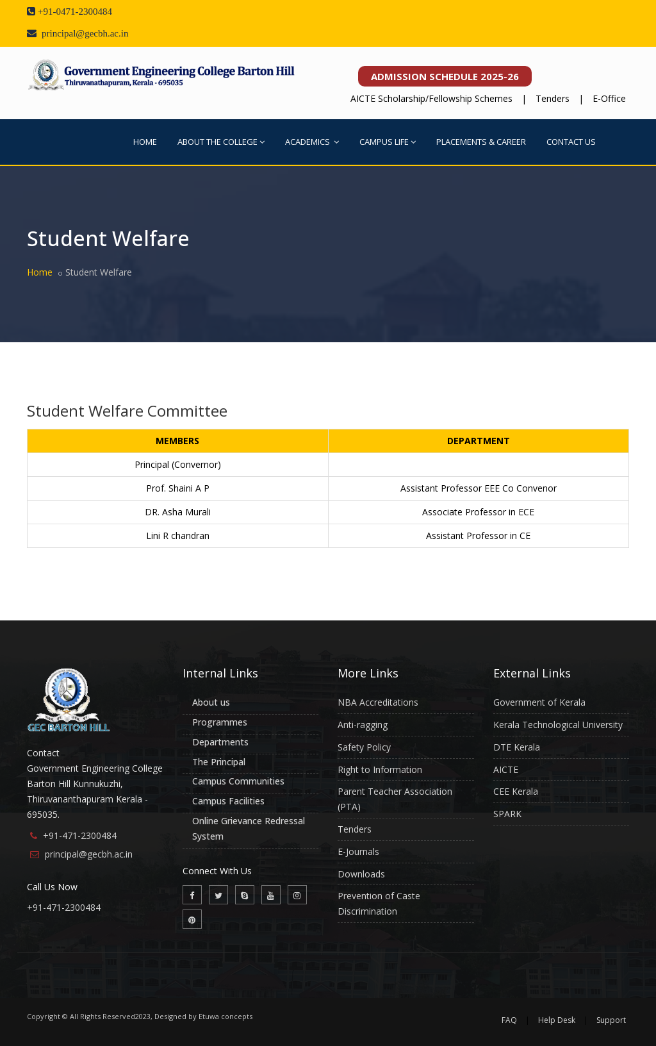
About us (211, 702)
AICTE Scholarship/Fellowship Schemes (431, 98)
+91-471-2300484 (80, 835)
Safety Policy (364, 747)
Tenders (553, 98)
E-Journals (358, 851)
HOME (145, 141)
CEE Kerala (515, 791)
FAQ (509, 1020)
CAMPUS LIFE (387, 141)
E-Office (609, 98)
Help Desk (556, 1020)
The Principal (218, 762)
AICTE (505, 769)
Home (40, 272)
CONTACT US (571, 141)
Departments (220, 742)
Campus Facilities (228, 801)
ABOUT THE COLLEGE (221, 141)
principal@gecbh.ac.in (89, 854)
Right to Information (380, 769)
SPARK (507, 814)
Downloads (361, 874)
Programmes (219, 722)
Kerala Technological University (558, 724)
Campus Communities (238, 781)
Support (611, 1020)
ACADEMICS (312, 141)
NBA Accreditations (378, 702)
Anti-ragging (363, 724)
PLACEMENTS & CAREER (481, 141)
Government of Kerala (539, 702)
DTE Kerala (516, 747)
